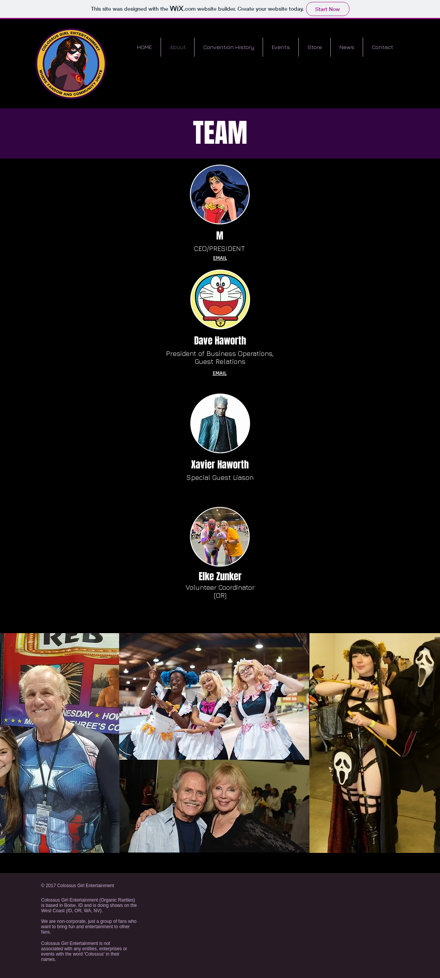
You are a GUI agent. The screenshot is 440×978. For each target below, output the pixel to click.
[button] (280, 47)
